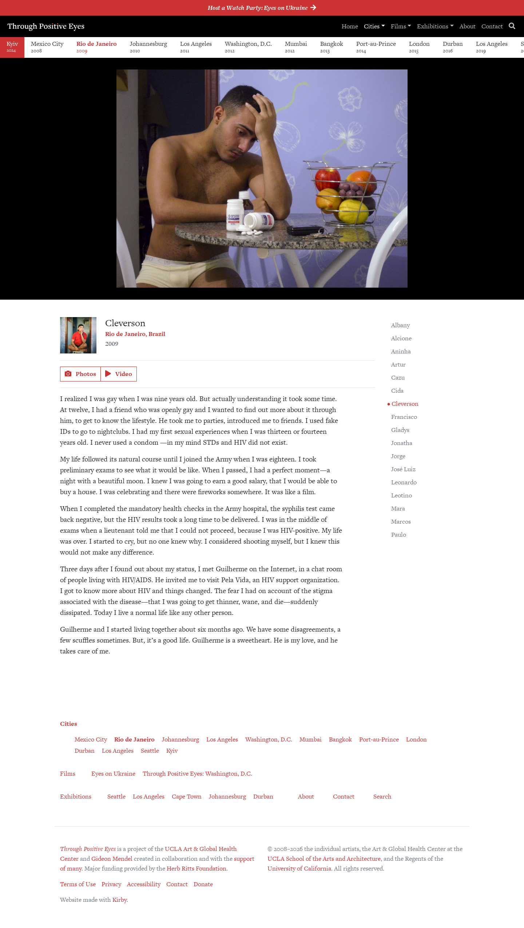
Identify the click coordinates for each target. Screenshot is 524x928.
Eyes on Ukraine (113, 773)
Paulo (398, 534)
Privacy (111, 884)
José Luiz (403, 469)
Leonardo (404, 482)
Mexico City (47, 46)
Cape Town (187, 796)
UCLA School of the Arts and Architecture (324, 858)
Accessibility (143, 884)
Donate (203, 884)
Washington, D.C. (248, 46)
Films (398, 26)
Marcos (401, 521)
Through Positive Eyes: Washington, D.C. (197, 773)
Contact (492, 26)
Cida (397, 390)
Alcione (401, 338)
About (468, 26)
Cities (372, 26)
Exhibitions (432, 26)
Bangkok (331, 46)
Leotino (401, 495)
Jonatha (401, 443)
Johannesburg (148, 46)
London (419, 46)
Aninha (401, 351)
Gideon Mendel (111, 858)
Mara (398, 508)
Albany (400, 325)
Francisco (404, 416)
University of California (299, 868)
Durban (453, 46)
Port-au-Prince (376, 46)
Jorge (398, 456)
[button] (401, 76)
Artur (398, 364)
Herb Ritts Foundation (196, 868)
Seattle (150, 750)
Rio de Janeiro (96, 46)
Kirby (119, 899)
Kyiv (172, 750)
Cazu (398, 377)
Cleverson (404, 403)
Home (350, 26)
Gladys (400, 429)
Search (382, 796)
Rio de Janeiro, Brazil (135, 333)
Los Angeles (196, 46)
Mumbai (296, 46)
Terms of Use (78, 884)
